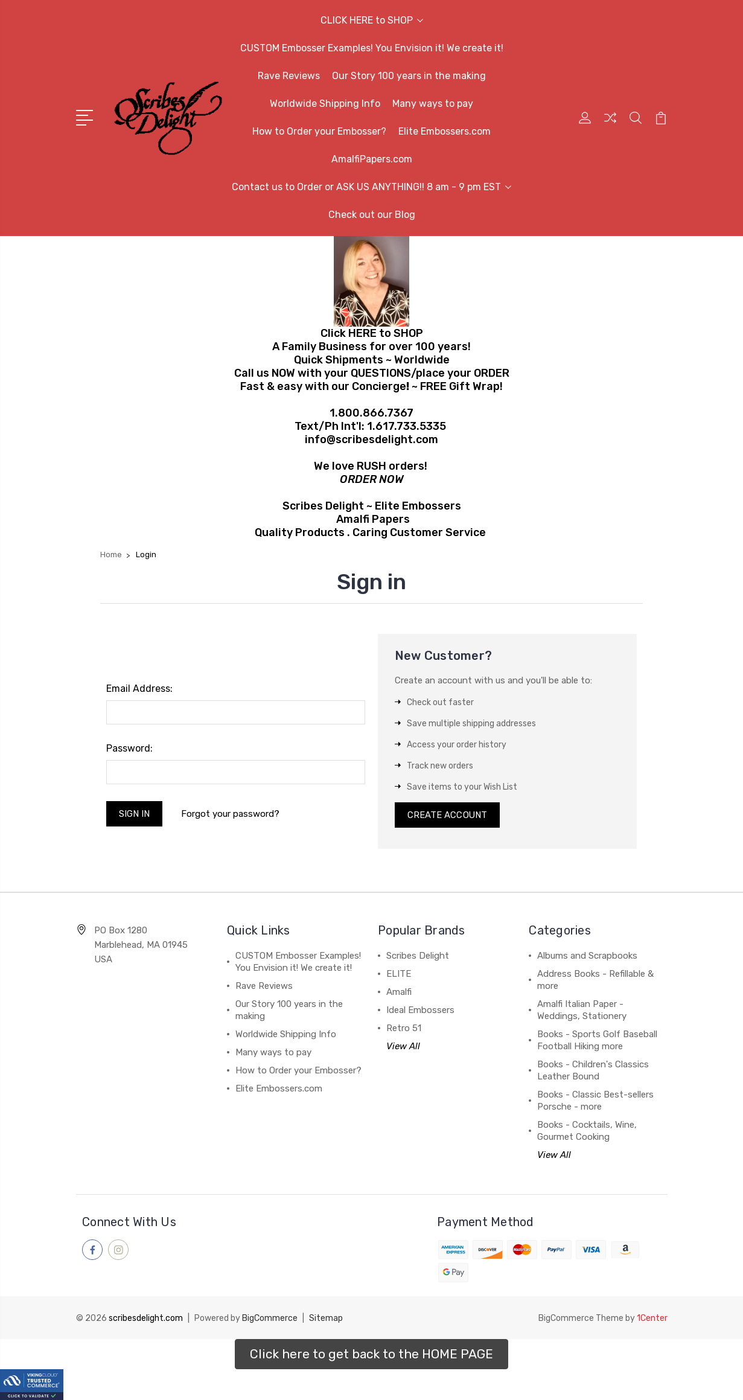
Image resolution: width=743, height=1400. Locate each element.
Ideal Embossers (420, 1011)
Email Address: (139, 688)
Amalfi (399, 993)
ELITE (398, 975)
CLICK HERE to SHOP (371, 20)
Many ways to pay (432, 103)
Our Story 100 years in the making (409, 76)
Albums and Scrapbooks (587, 956)
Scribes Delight (417, 956)
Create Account (447, 815)
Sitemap (326, 1318)
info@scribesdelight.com (371, 439)
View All (403, 1047)
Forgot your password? (231, 813)
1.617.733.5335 (406, 426)
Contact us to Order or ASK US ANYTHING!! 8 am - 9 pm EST (371, 187)
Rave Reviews (289, 76)
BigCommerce (270, 1318)
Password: (129, 748)
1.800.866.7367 (371, 413)
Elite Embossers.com (444, 131)
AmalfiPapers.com (371, 159)
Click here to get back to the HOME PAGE (371, 1353)
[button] (371, 1354)
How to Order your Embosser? (319, 131)
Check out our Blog (371, 214)
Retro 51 (403, 1029)
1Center (652, 1318)
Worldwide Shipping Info (325, 103)
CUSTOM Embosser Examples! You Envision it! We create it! (371, 48)
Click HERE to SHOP (371, 333)
